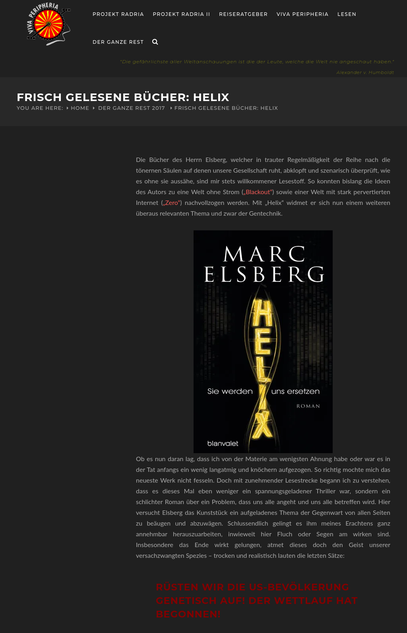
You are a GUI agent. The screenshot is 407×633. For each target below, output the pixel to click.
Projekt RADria (118, 14)
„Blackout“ (257, 191)
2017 (158, 108)
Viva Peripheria (303, 14)
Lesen (347, 14)
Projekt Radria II (182, 14)
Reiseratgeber (243, 14)
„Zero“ (171, 202)
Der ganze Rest (118, 42)
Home (80, 108)
